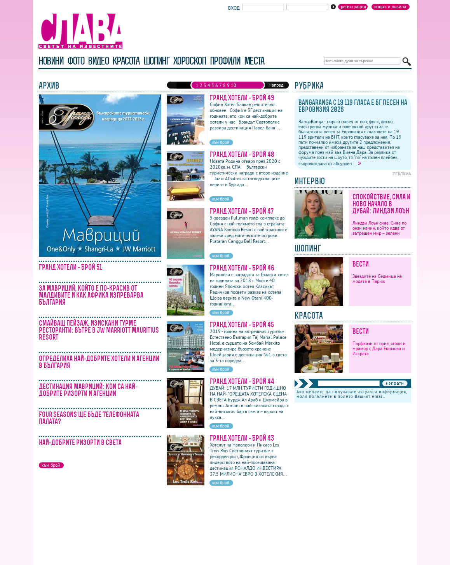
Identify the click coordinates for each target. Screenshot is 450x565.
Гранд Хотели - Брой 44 (242, 381)
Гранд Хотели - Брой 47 (242, 211)
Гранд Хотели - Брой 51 (70, 267)
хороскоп (189, 60)
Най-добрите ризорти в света (80, 442)
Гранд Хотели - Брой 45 (242, 324)
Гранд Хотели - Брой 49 (242, 97)
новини (50, 60)
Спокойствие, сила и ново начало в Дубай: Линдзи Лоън (381, 203)
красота (125, 60)
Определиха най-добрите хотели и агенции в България (99, 362)
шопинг (156, 60)
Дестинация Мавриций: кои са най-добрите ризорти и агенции (88, 390)
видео (98, 60)
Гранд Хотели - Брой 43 (242, 438)
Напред (276, 85)
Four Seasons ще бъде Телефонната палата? (89, 418)
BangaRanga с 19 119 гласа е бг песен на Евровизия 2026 (352, 106)
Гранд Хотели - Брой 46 (242, 267)
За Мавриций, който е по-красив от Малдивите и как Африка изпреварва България (91, 295)
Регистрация (353, 6)
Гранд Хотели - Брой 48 (242, 154)
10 (233, 85)
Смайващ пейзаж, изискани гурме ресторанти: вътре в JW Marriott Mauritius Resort (99, 330)
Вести (360, 264)
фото (75, 60)
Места (254, 60)
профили (225, 60)
